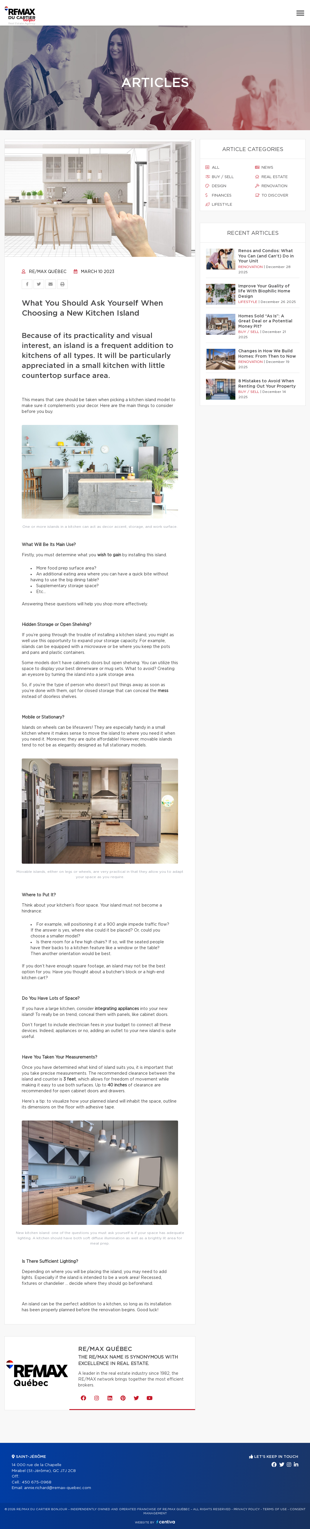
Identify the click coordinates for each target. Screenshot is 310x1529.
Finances (218, 195)
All (212, 167)
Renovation (271, 186)
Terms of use (275, 1509)
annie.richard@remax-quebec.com (57, 1488)
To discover (271, 195)
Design (215, 186)
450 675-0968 (36, 1482)
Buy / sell (219, 177)
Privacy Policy (247, 1509)
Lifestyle (218, 204)
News (264, 167)
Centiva (165, 1522)
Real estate (271, 177)
